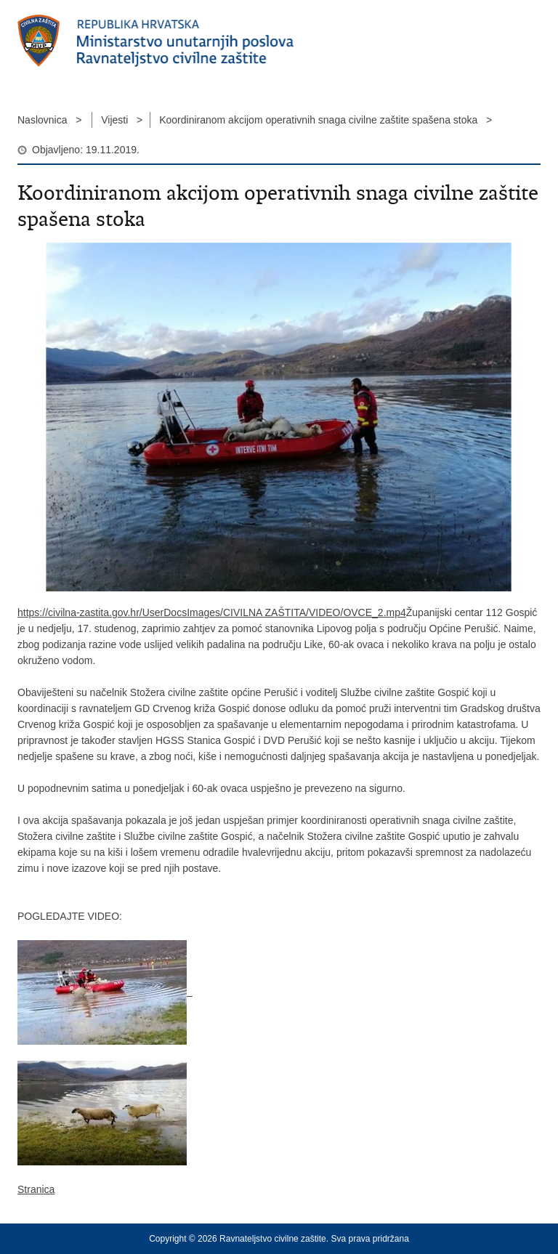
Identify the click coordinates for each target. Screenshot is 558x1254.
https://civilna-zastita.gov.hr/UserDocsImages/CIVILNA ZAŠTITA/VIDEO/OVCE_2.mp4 (211, 612)
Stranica (35, 1189)
